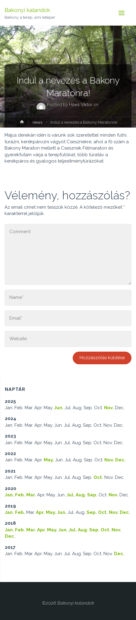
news (37, 122)
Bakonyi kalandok (27, 10)
